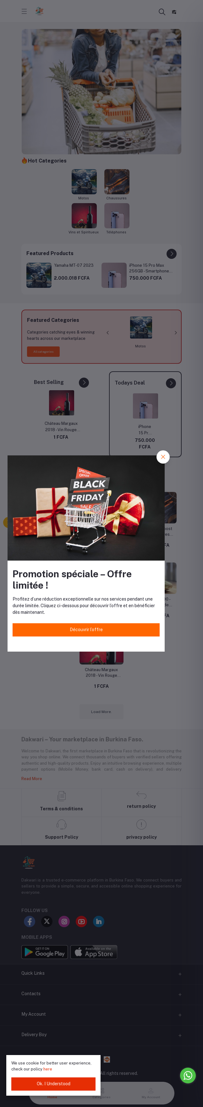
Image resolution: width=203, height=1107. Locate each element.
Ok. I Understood (53, 1083)
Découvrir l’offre (86, 629)
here (47, 1069)
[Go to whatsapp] (188, 1075)
